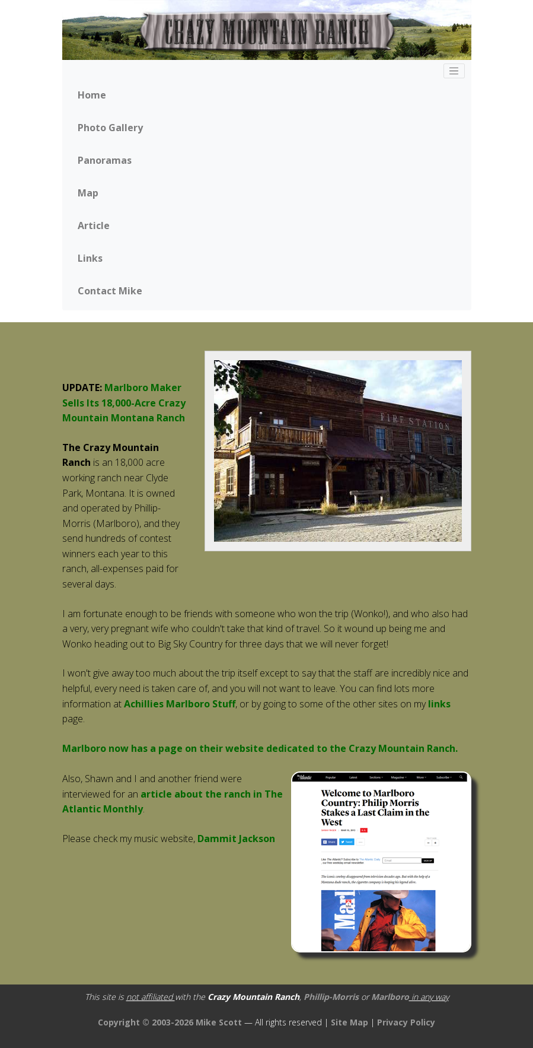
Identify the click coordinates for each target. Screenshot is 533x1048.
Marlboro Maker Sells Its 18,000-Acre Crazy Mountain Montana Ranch (124, 402)
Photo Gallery (110, 127)
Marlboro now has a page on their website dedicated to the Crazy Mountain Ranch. (260, 748)
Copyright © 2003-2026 (145, 1022)
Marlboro (390, 996)
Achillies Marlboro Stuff (179, 703)
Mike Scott (220, 1022)
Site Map (349, 1022)
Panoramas (105, 160)
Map (88, 192)
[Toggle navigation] (454, 71)
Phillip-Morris (331, 996)
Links (90, 258)
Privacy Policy (406, 1022)
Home (92, 94)
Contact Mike (110, 290)
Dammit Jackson (236, 838)
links (439, 703)
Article (94, 225)
